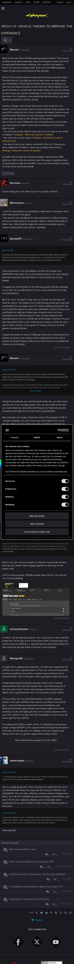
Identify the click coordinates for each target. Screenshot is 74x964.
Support (46, 2)
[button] (3, 8)
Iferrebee (15, 183)
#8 (67, 629)
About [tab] (59, 437)
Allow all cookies (37, 516)
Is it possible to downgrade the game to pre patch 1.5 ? (36, 886)
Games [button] (18, 2)
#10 (67, 761)
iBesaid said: (6, 250)
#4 (67, 239)
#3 (67, 203)
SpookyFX (15, 238)
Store (36, 2)
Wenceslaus (17, 202)
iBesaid (14, 49)
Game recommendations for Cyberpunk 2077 (31, 861)
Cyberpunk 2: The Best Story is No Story (29, 899)
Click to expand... (36, 391)
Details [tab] (37, 437)
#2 (67, 183)
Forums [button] (6, 2)
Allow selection (37, 524)
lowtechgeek (17, 760)
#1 (67, 50)
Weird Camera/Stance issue (22, 849)
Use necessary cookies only (37, 532)
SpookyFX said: (7, 370)
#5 (67, 358)
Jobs (28, 2)
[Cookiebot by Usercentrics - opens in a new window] (58, 430)
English (37, 920)
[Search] (5, 40)
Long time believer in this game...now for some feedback (37, 874)
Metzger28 (16, 658)
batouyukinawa (19, 629)
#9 (67, 659)
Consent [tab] (14, 437)
